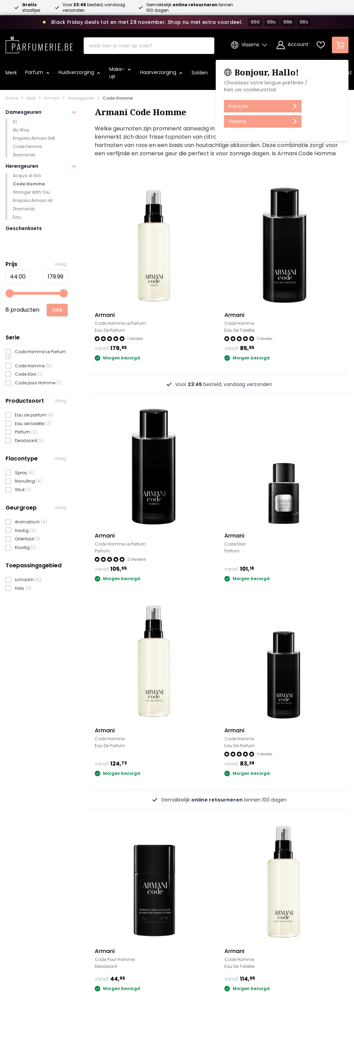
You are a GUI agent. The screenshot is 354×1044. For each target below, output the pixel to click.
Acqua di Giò (27, 175)
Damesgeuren (23, 112)
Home (12, 98)
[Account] (292, 45)
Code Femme (27, 146)
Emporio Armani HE (33, 200)
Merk (31, 98)
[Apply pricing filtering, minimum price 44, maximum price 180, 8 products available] (57, 310)
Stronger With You (31, 192)
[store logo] (39, 43)
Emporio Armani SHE (34, 138)
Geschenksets (24, 228)
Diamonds (24, 155)
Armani (51, 98)
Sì (15, 122)
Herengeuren (81, 98)
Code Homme (118, 98)
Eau (17, 217)
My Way (21, 130)
